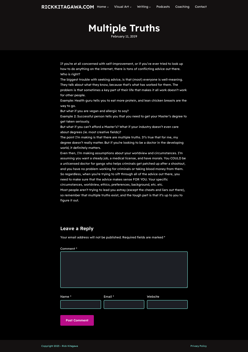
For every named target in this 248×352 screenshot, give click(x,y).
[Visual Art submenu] (131, 7)
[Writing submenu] (150, 7)
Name (65, 297)
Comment (68, 249)
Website (153, 297)
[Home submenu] (108, 7)
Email (109, 297)
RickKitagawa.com (67, 7)
